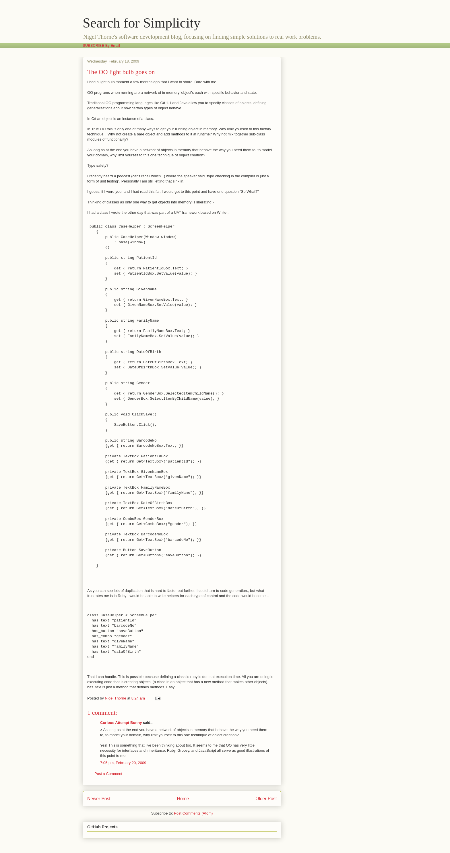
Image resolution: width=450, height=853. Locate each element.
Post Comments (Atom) (193, 813)
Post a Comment (108, 774)
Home (183, 798)
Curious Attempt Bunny (121, 722)
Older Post (266, 798)
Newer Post (98, 798)
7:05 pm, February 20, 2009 (123, 763)
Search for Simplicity (142, 22)
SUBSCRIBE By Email (101, 45)
